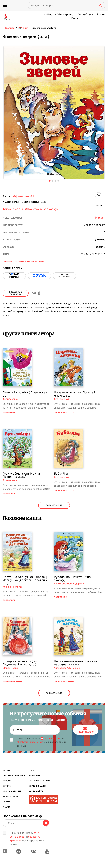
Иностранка (65, 14)
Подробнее (12, 412)
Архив (6, 807)
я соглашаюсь (53, 738)
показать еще (54, 505)
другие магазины (64, 275)
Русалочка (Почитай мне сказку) (72, 578)
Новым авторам (12, 791)
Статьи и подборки (14, 776)
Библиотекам (11, 796)
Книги (74, 18)
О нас (32, 770)
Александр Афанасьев (67, 667)
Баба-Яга (61, 473)
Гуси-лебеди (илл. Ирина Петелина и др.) (21, 475)
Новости (7, 781)
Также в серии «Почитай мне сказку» (31, 209)
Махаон (100, 14)
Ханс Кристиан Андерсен (69, 583)
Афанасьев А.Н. (24, 196)
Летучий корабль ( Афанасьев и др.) (26, 394)
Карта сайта (36, 791)
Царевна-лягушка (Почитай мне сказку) (74, 394)
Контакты (34, 776)
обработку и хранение (30, 742)
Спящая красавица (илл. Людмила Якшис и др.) (21, 663)
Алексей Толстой (13, 586)
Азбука (48, 14)
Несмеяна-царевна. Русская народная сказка (75, 663)
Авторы (7, 786)
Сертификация (37, 786)
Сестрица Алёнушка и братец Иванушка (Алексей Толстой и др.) (25, 580)
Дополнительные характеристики (24, 261)
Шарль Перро (10, 667)
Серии (6, 802)
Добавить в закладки (15, 293)
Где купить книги (39, 781)
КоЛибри (84, 14)
